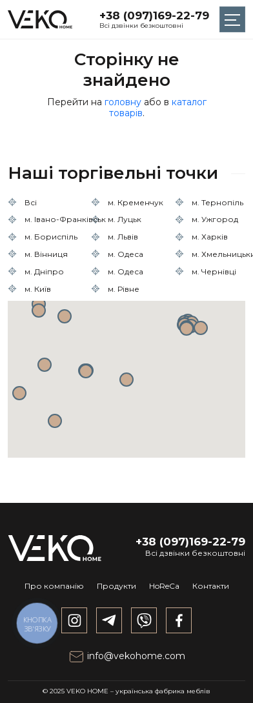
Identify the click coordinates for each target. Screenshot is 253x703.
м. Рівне (123, 289)
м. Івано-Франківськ (65, 219)
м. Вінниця (46, 254)
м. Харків (210, 236)
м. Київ (38, 289)
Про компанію (54, 586)
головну (123, 102)
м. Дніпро (44, 271)
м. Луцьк (124, 219)
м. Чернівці (214, 271)
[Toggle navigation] (232, 19)
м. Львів (123, 236)
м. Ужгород (215, 219)
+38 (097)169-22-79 (154, 15)
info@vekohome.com (126, 656)
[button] (126, 379)
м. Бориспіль (51, 236)
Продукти (116, 586)
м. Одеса (125, 254)
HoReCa (164, 586)
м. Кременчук (135, 202)
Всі (31, 202)
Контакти (210, 586)
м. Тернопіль (217, 202)
